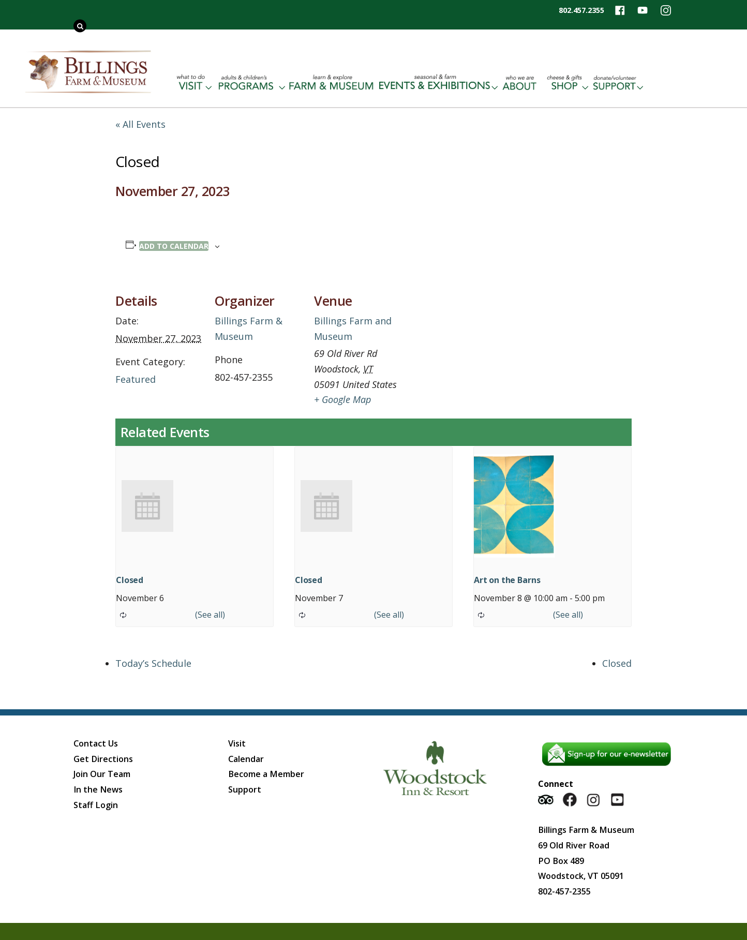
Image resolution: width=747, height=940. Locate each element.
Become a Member (266, 774)
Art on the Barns (507, 580)
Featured (135, 379)
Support (244, 789)
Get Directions (103, 759)
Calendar (246, 759)
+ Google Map (342, 399)
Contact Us (95, 743)
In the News (98, 789)
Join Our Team (101, 774)
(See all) (210, 614)
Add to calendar (173, 246)
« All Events (140, 124)
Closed (129, 580)
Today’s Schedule (153, 663)
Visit (237, 743)
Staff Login (95, 805)
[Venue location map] (467, 346)
